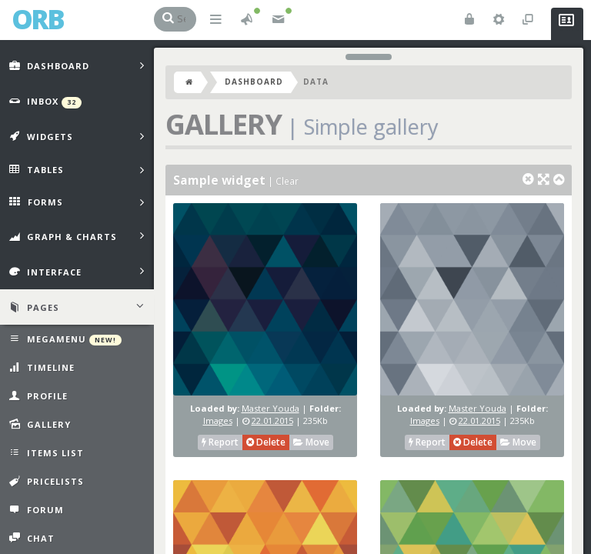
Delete (265, 442)
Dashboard (254, 81)
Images (217, 420)
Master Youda (270, 408)
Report (220, 442)
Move (311, 442)
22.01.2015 (272, 420)
